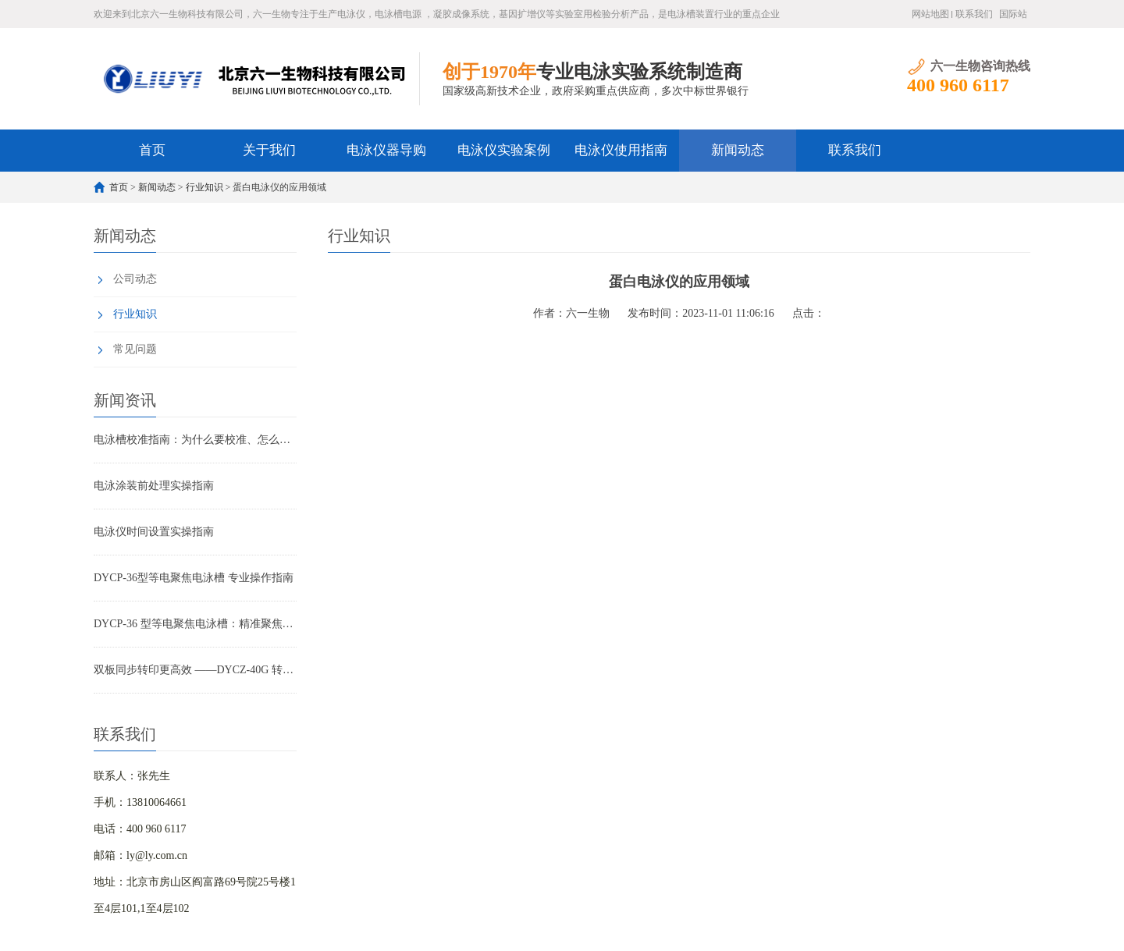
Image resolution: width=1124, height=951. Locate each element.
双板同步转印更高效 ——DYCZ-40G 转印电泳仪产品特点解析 (195, 670)
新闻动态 (737, 150)
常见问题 (135, 349)
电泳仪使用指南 (620, 150)
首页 (152, 150)
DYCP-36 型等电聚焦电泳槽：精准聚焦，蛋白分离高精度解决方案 (195, 624)
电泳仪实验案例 (503, 150)
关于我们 (269, 150)
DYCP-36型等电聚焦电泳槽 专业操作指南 (193, 578)
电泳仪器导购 (386, 150)
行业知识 (204, 187)
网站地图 (930, 14)
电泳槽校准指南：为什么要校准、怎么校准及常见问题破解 (195, 439)
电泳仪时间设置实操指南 (154, 532)
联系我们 (974, 14)
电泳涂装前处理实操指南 (154, 485)
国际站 (1013, 14)
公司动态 (135, 279)
